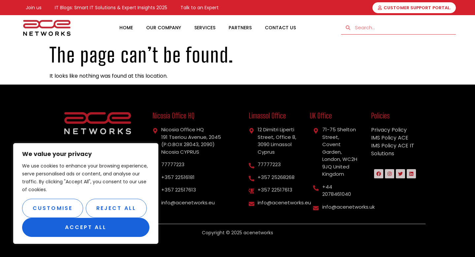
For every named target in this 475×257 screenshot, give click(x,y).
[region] (85, 193)
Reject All (116, 208)
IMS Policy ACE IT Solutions (392, 149)
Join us (34, 7)
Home (126, 27)
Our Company (163, 27)
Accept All (86, 227)
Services (204, 27)
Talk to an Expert (199, 7)
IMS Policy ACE (389, 137)
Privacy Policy (389, 130)
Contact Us (280, 27)
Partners (240, 27)
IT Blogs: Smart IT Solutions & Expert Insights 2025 (111, 7)
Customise (53, 208)
